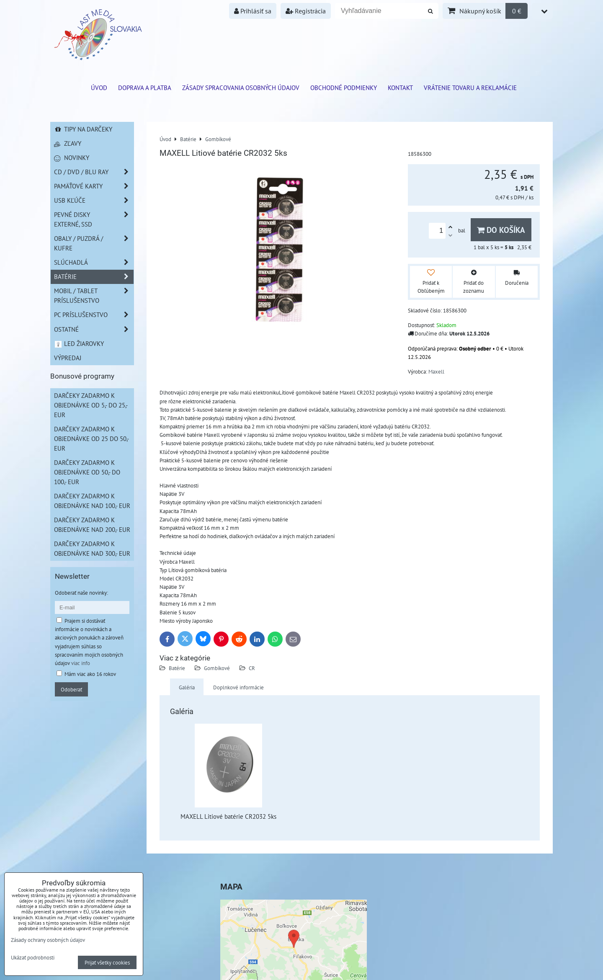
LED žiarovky (79, 343)
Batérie (177, 668)
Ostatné (94, 329)
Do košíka (501, 229)
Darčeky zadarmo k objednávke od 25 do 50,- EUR (91, 438)
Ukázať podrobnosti (32, 958)
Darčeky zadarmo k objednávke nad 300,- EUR (92, 548)
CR (252, 668)
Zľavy (67, 143)
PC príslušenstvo (94, 315)
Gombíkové (217, 668)
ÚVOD (99, 87)
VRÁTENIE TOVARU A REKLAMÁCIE (470, 87)
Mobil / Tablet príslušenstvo (94, 295)
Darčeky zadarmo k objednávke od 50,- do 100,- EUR (87, 472)
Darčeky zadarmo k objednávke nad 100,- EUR (92, 501)
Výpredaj (67, 357)
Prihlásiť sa (252, 11)
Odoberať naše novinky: (81, 592)
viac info (80, 663)
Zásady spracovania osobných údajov (240, 87)
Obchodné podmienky (343, 87)
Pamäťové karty (94, 186)
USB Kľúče (94, 200)
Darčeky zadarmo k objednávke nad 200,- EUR (92, 525)
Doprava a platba (144, 87)
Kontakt (400, 87)
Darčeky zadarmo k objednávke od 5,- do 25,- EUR (91, 405)
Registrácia (306, 11)
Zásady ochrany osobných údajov (48, 939)
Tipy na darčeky (83, 129)
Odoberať (71, 689)
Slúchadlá (94, 262)
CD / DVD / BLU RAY (94, 172)
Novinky (71, 157)
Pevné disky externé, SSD (94, 219)
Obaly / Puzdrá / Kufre (94, 243)
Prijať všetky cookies (107, 962)
